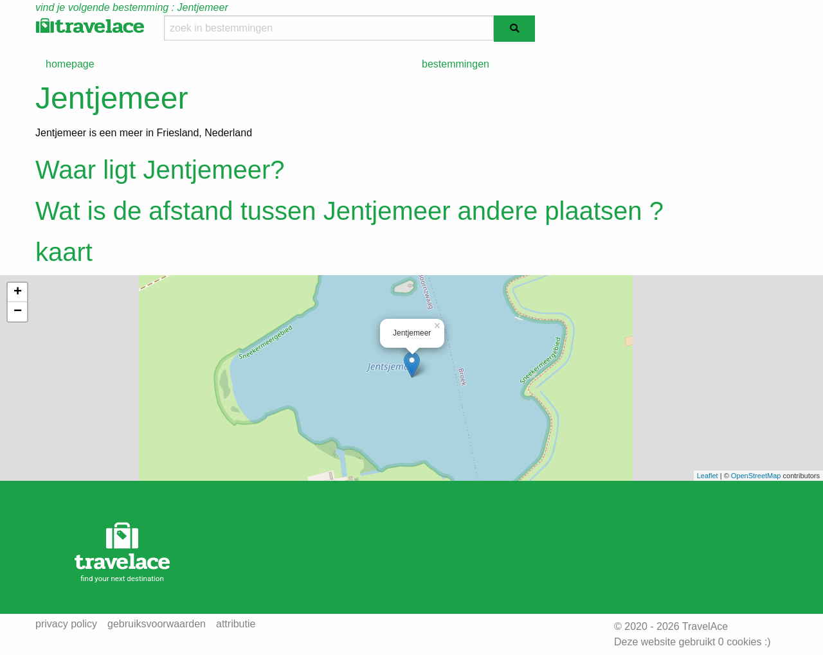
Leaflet (707, 476)
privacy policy (66, 624)
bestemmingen (455, 63)
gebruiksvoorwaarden (156, 624)
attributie (235, 624)
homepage (70, 63)
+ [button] (18, 292)
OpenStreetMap (756, 476)
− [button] (18, 311)
